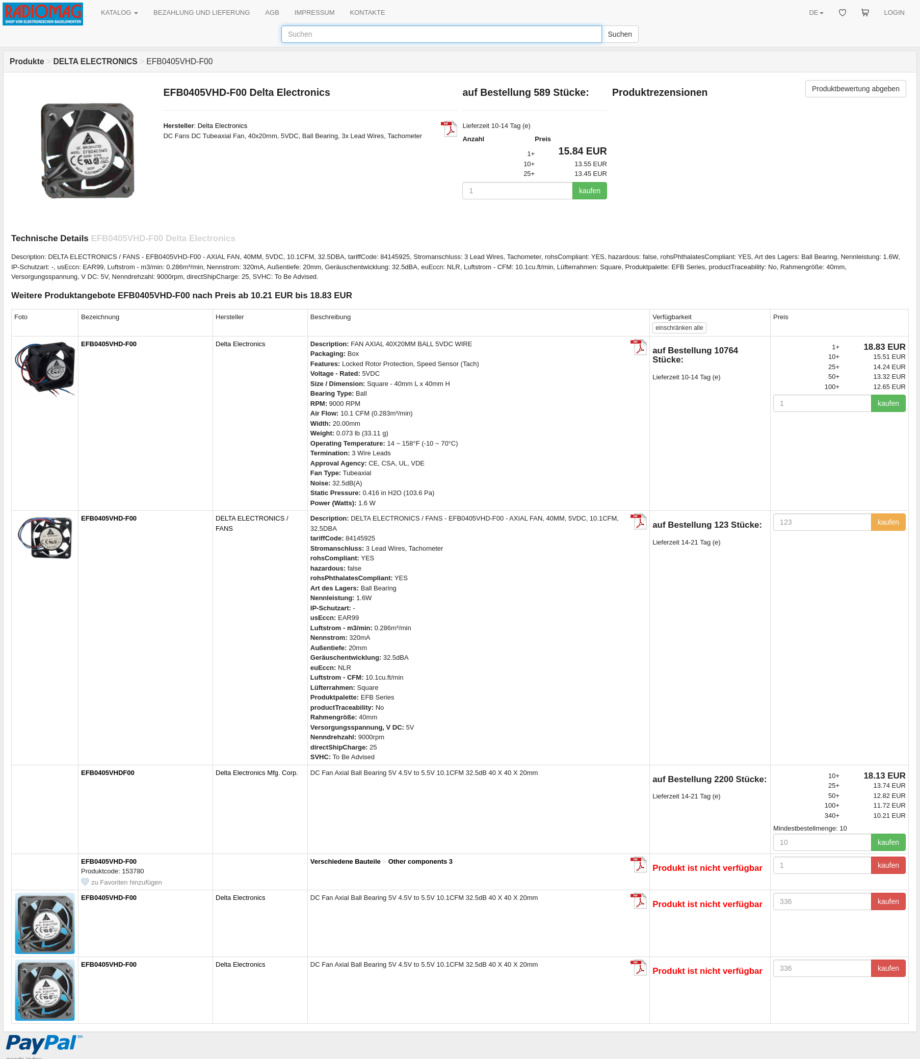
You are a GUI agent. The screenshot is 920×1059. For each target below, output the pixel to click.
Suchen (620, 34)
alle (679, 327)
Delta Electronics (223, 126)
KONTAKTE (367, 12)
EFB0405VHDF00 (108, 773)
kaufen (589, 191)
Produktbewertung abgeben (856, 89)
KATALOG (119, 12)
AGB (272, 12)
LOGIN (894, 12)
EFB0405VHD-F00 (109, 344)
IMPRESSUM (315, 12)
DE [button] (816, 12)
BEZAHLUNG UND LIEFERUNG (201, 12)
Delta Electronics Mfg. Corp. (257, 773)
